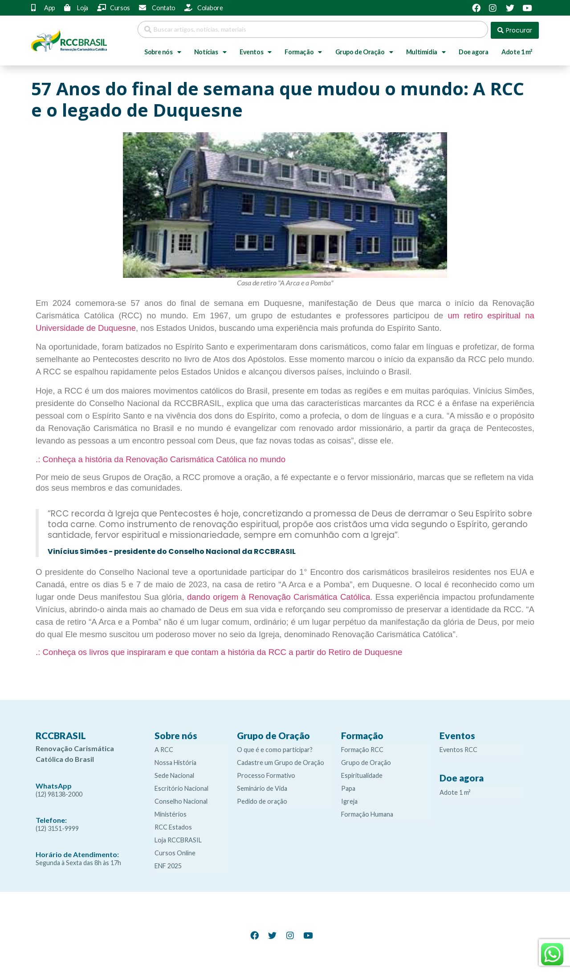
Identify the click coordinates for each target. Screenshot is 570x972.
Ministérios (171, 812)
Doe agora (473, 50)
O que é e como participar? (275, 748)
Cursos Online (175, 851)
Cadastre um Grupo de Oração (280, 761)
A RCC (164, 748)
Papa (348, 786)
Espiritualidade (362, 773)
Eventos (256, 50)
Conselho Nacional (181, 799)
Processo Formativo (266, 773)
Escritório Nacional (181, 786)
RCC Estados (173, 825)
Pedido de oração (262, 799)
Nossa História (175, 761)
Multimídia (426, 50)
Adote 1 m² (516, 50)
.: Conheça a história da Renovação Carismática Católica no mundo (160, 457)
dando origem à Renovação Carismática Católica (278, 595)
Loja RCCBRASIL (178, 838)
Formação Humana (367, 812)
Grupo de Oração (364, 50)
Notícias (210, 50)
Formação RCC (362, 748)
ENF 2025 (168, 864)
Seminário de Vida (262, 786)
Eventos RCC (458, 748)
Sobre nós (162, 50)
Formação (303, 50)
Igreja (349, 799)
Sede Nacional (174, 773)
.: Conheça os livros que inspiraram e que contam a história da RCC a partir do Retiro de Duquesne (219, 650)
